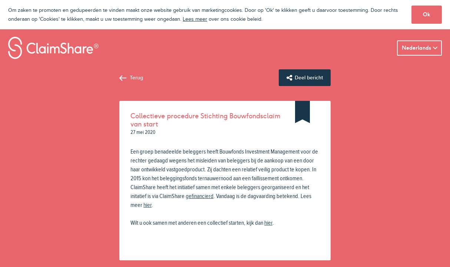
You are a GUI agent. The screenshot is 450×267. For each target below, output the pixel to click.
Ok (426, 14)
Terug (136, 78)
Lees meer (195, 19)
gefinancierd (200, 196)
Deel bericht (309, 78)
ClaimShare (53, 48)
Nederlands (416, 47)
